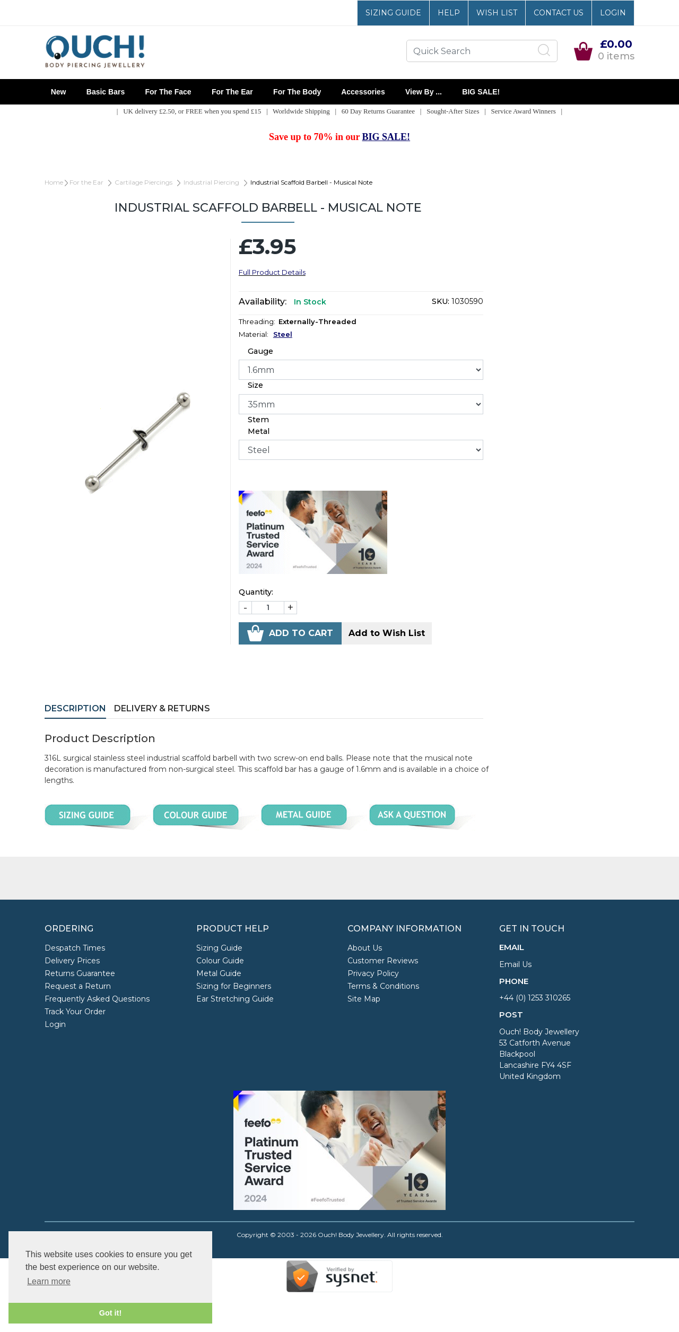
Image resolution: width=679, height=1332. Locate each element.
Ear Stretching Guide (235, 999)
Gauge (260, 351)
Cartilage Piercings (143, 182)
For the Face (168, 92)
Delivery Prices (72, 960)
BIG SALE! (481, 92)
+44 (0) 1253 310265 (534, 998)
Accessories (363, 92)
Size (255, 385)
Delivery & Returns (162, 708)
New (58, 92)
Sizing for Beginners (233, 986)
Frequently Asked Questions (97, 999)
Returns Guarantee (80, 973)
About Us (364, 948)
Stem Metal (258, 425)
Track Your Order (75, 1011)
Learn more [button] (49, 1281)
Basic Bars (105, 92)
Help (449, 13)
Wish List (496, 13)
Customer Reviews (382, 960)
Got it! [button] (110, 1313)
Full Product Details (272, 272)
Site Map (363, 999)
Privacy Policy (373, 973)
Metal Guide (218, 973)
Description (75, 708)
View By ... (423, 92)
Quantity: (256, 592)
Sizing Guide (393, 13)
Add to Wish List (387, 633)
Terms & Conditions (383, 986)
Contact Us (559, 13)
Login (613, 13)
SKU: (440, 301)
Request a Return (78, 986)
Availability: (262, 302)
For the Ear (232, 92)
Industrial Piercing (211, 182)
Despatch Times (75, 948)
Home (54, 182)
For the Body (297, 92)
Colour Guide (220, 960)
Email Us (515, 964)
